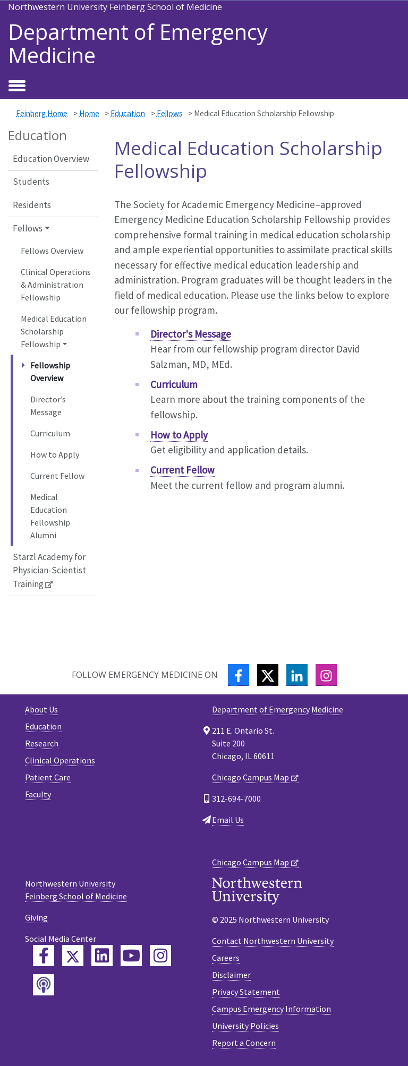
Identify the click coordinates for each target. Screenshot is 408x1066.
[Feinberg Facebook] (43, 955)
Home (89, 113)
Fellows (170, 113)
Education (127, 113)
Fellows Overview (52, 250)
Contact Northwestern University (273, 940)
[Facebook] (238, 675)
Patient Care (48, 777)
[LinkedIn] (297, 675)
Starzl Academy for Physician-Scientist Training (49, 570)
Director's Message (190, 334)
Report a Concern (244, 1042)
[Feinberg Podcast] (43, 984)
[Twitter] (267, 675)
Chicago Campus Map (250, 777)
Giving (36, 917)
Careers (226, 957)
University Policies (245, 1025)
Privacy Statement (246, 991)
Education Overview (51, 159)
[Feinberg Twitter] (72, 955)
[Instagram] (326, 675)
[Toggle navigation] (17, 86)
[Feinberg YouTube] (131, 955)
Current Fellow (57, 475)
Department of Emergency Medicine (138, 43)
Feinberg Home (41, 113)
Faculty (38, 794)
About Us (41, 709)
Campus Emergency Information (271, 1008)
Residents (32, 205)
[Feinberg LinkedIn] (102, 955)
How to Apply (54, 454)
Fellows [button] (27, 228)
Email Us (228, 819)
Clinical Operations (60, 760)
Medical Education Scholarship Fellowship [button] (54, 331)
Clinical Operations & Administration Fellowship (56, 284)
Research (41, 743)
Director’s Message (48, 405)
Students (31, 181)
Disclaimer (231, 974)
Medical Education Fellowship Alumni (50, 516)
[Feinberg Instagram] (160, 955)
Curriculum (50, 433)
